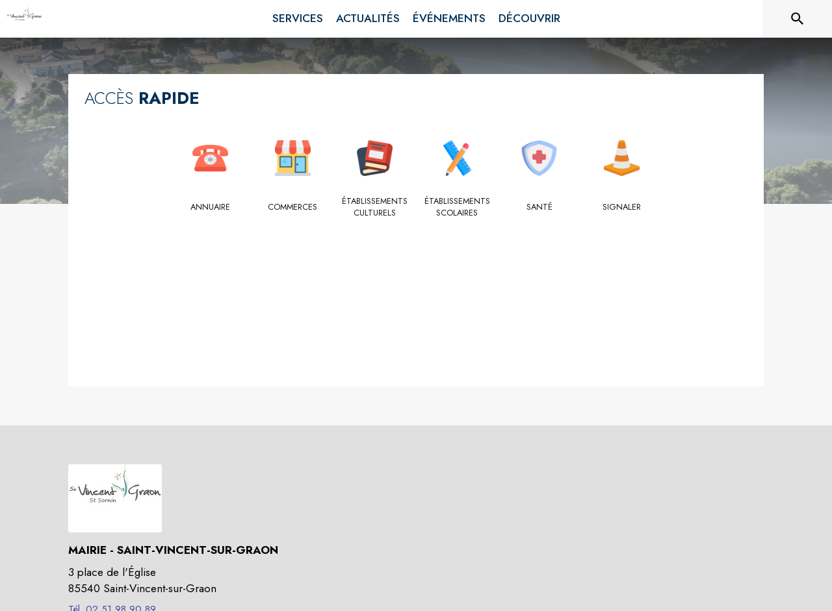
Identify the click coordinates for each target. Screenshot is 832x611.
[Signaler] (622, 207)
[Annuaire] (211, 207)
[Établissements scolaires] (457, 207)
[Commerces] (293, 207)
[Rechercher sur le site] (797, 18)
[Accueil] (24, 19)
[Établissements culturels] (375, 207)
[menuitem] (298, 16)
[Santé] (540, 207)
